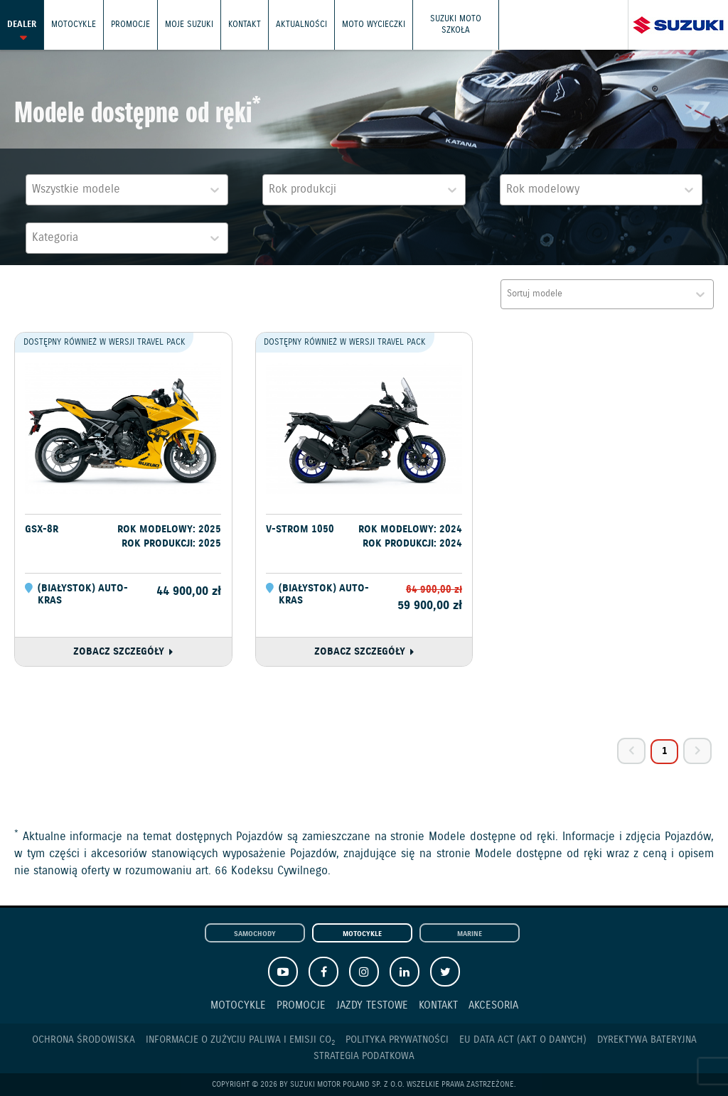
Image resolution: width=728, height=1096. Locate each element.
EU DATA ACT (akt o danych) (523, 1039)
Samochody (255, 934)
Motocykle (73, 24)
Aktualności (301, 24)
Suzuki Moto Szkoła (455, 24)
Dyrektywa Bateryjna (647, 1039)
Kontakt (244, 24)
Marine (469, 934)
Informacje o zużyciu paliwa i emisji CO (240, 1040)
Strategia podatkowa (364, 1056)
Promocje (130, 24)
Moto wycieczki (373, 24)
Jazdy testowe (372, 1005)
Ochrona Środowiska (83, 1039)
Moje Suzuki (189, 24)
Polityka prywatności (397, 1039)
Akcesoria (493, 1005)
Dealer (21, 24)
